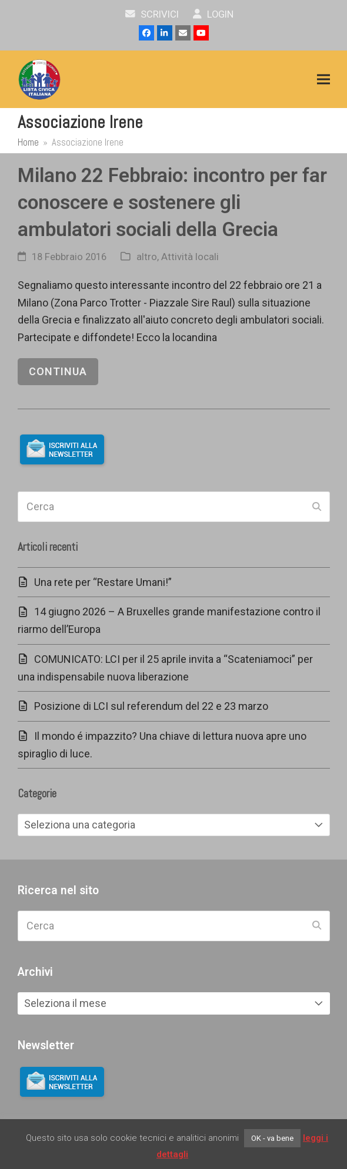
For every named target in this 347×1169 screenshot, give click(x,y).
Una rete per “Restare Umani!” (103, 582)
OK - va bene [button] (272, 1138)
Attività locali (190, 256)
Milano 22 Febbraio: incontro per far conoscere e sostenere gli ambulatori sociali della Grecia (172, 202)
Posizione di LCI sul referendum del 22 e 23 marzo (151, 706)
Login (213, 14)
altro (146, 256)
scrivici (152, 14)
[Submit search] (316, 507)
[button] (323, 80)
